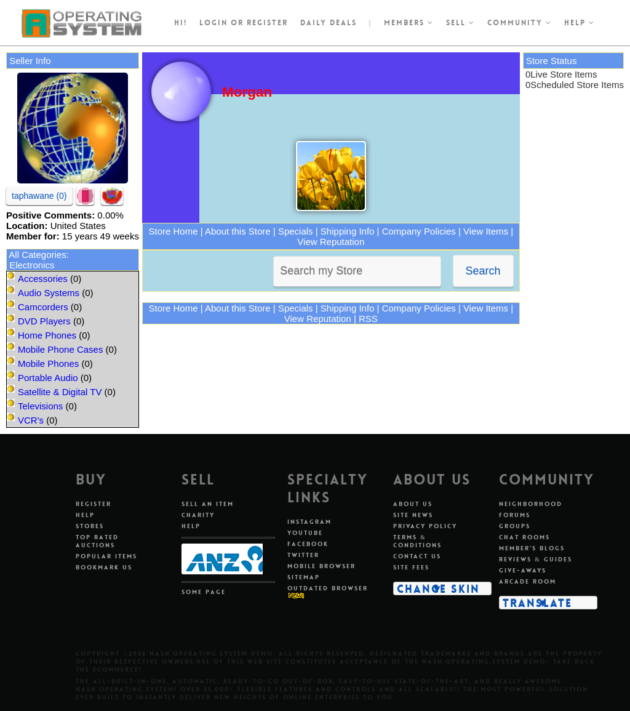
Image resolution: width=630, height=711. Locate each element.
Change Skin (438, 588)
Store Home (173, 231)
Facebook (308, 544)
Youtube (305, 533)
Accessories (43, 278)
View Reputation (330, 241)
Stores (90, 526)
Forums (514, 515)
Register (93, 504)
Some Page (203, 592)
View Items (485, 231)
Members (409, 23)
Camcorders (43, 307)
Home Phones (47, 335)
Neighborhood (530, 504)
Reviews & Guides (535, 559)
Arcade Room (527, 581)
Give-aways (522, 570)
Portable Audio (48, 377)
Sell (460, 23)
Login (213, 23)
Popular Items (106, 556)
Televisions (40, 406)
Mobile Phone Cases (60, 349)
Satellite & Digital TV (60, 392)
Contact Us (417, 556)
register (267, 23)
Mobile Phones (48, 363)
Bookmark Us (104, 567)
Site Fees (411, 567)
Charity (198, 515)
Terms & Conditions (417, 541)
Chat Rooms (524, 537)
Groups (514, 526)
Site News (413, 515)
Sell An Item (207, 504)
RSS (368, 318)
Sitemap (303, 577)
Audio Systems (48, 292)
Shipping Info (348, 231)
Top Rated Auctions (97, 541)
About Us (413, 504)
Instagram (309, 522)
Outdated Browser (327, 588)
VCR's (31, 420)
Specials (295, 231)
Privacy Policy (425, 526)
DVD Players (44, 321)
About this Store (238, 231)
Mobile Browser (321, 566)
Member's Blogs (532, 548)
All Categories (37, 254)
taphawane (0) (39, 196)
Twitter (303, 555)
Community (519, 23)
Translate (537, 602)
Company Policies (419, 231)
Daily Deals (328, 23)
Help (579, 23)
